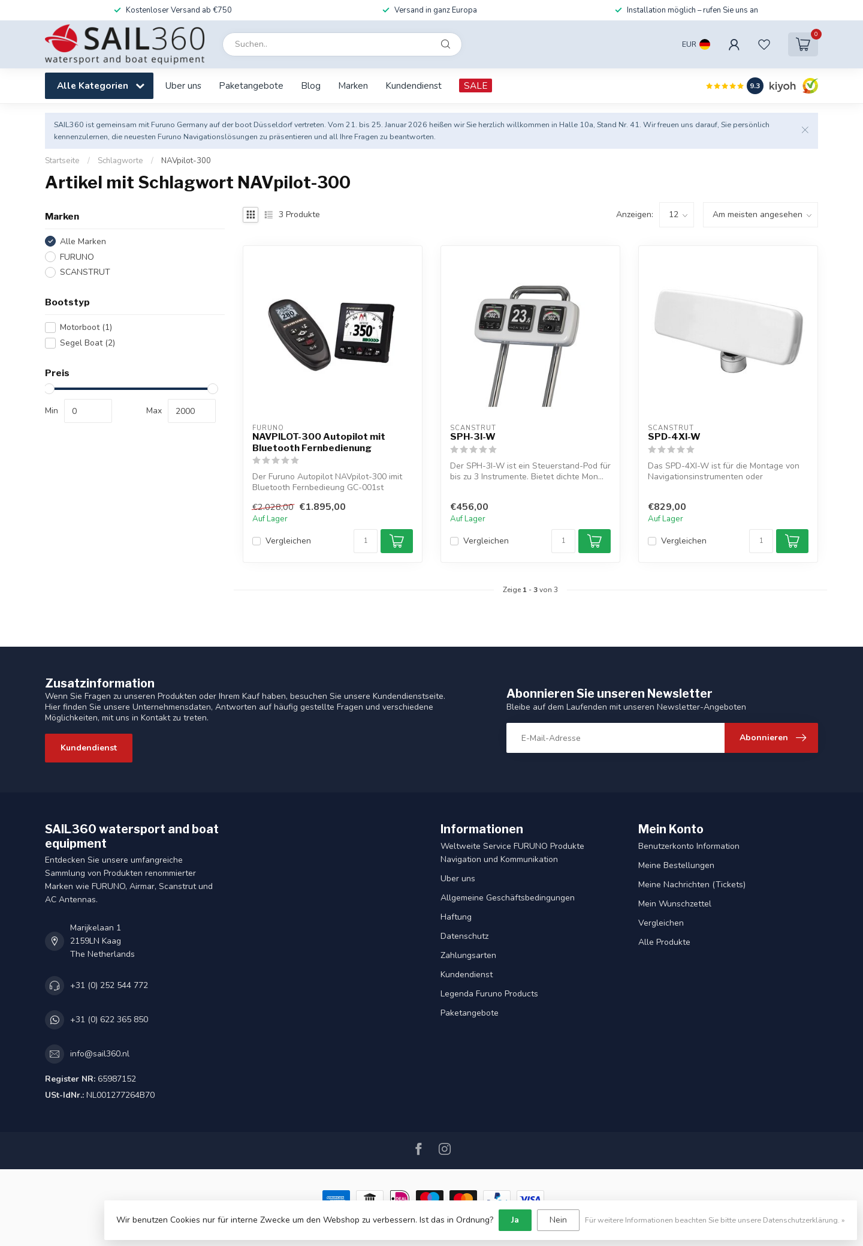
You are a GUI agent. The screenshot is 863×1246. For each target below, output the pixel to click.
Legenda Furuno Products (489, 993)
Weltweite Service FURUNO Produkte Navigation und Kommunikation (512, 852)
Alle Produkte (664, 942)
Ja (515, 1220)
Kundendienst (413, 85)
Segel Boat (87, 342)
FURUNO (77, 257)
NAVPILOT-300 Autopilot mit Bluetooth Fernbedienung (318, 442)
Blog (311, 85)
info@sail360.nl (99, 1053)
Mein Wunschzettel (674, 903)
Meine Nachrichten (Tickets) (692, 884)
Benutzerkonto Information (689, 846)
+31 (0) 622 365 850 (109, 1019)
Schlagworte (120, 160)
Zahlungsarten (468, 955)
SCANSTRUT (85, 272)
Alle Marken (83, 241)
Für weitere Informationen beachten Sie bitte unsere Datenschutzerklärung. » (715, 1220)
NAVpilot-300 (186, 160)
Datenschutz (464, 936)
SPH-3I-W (473, 436)
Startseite (62, 160)
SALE (475, 85)
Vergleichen (288, 540)
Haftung (456, 917)
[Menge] (366, 541)
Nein (558, 1220)
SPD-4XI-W (674, 436)
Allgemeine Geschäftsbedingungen (507, 897)
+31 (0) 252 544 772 (109, 985)
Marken (353, 85)
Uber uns (183, 85)
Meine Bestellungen (676, 865)
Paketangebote (251, 85)
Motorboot (86, 327)
